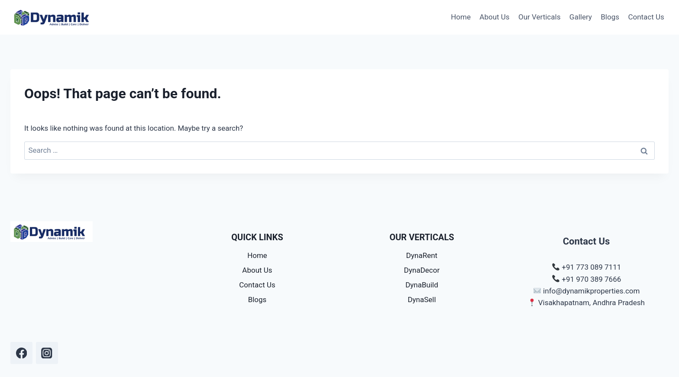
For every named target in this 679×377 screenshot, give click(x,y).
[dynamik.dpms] (21, 353)
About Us (494, 17)
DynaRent (421, 255)
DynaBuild (421, 284)
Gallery (580, 17)
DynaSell (421, 299)
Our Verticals (539, 17)
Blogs (610, 17)
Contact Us (646, 17)
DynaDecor (422, 270)
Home (461, 17)
